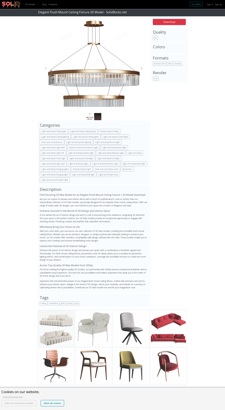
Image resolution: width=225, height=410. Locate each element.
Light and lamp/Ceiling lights (86, 136)
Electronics (127, 169)
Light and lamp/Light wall (53, 163)
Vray (156, 78)
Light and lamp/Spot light (133, 163)
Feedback (53, 4)
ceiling (43, 303)
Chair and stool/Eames (51, 142)
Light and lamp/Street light (107, 142)
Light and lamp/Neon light (114, 147)
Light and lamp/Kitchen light (105, 163)
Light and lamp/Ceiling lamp (83, 131)
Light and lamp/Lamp (108, 174)
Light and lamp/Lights (78, 163)
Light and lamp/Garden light (81, 153)
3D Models (30, 4)
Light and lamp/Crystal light (115, 136)
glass (63, 303)
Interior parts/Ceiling (109, 131)
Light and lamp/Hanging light (54, 174)
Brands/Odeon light (82, 169)
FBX (169, 63)
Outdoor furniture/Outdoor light (83, 147)
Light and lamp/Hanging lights (55, 169)
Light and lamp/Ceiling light (53, 131)
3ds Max (177, 63)
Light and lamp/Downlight (81, 158)
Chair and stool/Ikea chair (106, 169)
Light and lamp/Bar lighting (78, 142)
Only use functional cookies (18, 403)
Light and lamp (134, 153)
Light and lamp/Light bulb (53, 147)
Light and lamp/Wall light (83, 174)
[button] (45, 68)
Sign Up (218, 4)
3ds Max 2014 (159, 63)
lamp (70, 303)
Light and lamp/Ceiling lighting (55, 136)
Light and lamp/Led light (108, 158)
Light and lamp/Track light (53, 158)
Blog (44, 4)
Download (169, 22)
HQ (155, 38)
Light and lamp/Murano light (111, 153)
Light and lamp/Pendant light (54, 179)
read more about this (13, 397)
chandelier (53, 303)
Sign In (210, 4)
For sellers (196, 4)
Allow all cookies (52, 403)
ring (76, 303)
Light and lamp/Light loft (52, 153)
